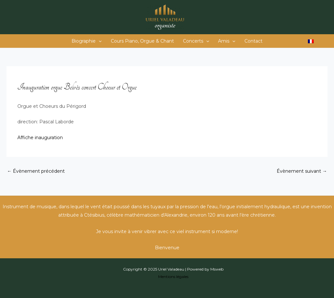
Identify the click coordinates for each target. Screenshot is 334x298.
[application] (98, 41)
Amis (226, 41)
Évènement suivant (302, 171)
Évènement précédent (36, 171)
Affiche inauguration (40, 137)
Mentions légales (173, 276)
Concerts (196, 41)
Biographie (86, 41)
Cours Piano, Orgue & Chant (142, 41)
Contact (253, 41)
